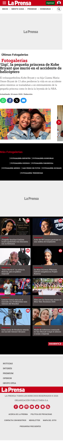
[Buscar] (59, 9)
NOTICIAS (8, 363)
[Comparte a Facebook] (10, 100)
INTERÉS (7, 368)
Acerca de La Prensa (18, 414)
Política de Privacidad (41, 414)
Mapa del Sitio (49, 420)
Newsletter (34, 420)
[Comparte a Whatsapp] (3, 100)
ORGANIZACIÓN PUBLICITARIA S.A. (31, 400)
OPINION (7, 378)
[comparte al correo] (23, 100)
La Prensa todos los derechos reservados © (31, 395)
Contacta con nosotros (15, 420)
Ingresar (50, 3)
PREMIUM (8, 373)
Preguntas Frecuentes (30, 426)
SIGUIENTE (54, 344)
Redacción (28, 94)
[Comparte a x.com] (17, 100)
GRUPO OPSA (9, 383)
